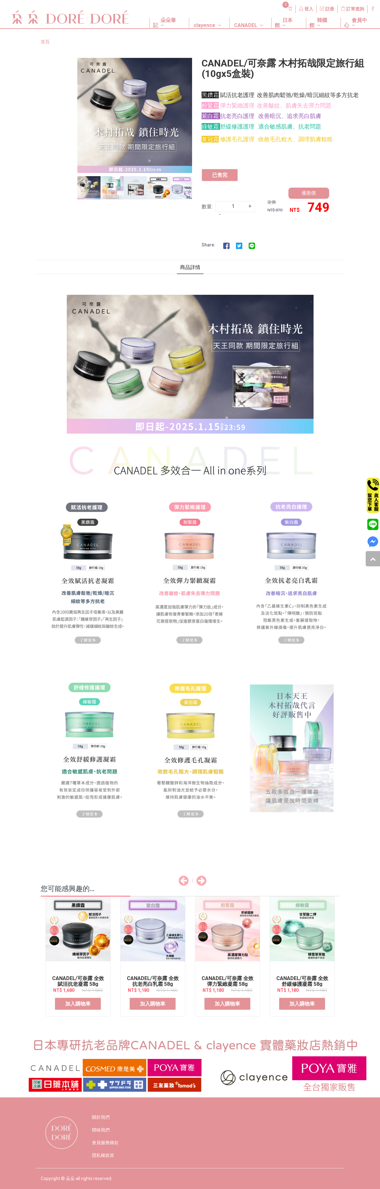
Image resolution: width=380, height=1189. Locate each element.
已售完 (219, 175)
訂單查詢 (352, 8)
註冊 (327, 8)
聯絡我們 (101, 1129)
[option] (134, 115)
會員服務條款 (105, 1142)
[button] (164, 18)
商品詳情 (190, 267)
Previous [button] (72, 188)
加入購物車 (78, 1004)
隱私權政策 (103, 1155)
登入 (306, 8)
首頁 (45, 41)
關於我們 (101, 1117)
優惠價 (308, 193)
